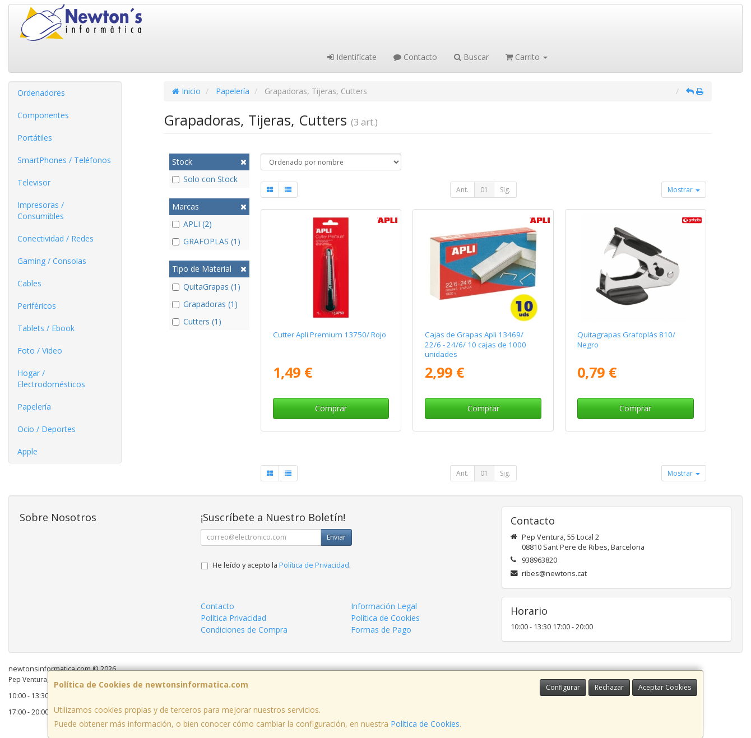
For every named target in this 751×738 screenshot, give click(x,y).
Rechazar (609, 687)
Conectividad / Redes (55, 238)
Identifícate (352, 57)
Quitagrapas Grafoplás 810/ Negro (626, 339)
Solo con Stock (205, 179)
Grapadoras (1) (205, 304)
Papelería (34, 406)
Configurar (563, 687)
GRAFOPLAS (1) (206, 241)
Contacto (415, 57)
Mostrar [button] (683, 189)
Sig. (505, 189)
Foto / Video (39, 350)
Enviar (336, 537)
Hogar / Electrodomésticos (51, 378)
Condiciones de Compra (244, 629)
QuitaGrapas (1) (206, 286)
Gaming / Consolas (51, 261)
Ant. (462, 189)
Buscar (471, 57)
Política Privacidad (233, 617)
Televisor (33, 182)
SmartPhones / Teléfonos (64, 160)
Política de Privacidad (314, 565)
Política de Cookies (425, 723)
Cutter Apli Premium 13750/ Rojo (329, 334)
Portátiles (34, 137)
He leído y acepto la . (281, 565)
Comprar (331, 408)
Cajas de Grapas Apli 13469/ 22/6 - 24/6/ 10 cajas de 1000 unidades (475, 344)
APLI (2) (192, 224)
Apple (27, 451)
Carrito (527, 57)
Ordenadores (41, 92)
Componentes (43, 115)
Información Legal (384, 606)
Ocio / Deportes (46, 429)
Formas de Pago (381, 629)
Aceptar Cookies (664, 687)
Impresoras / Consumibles (40, 210)
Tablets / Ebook (46, 328)
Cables (29, 283)
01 (484, 189)
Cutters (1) (196, 321)
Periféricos (36, 305)
